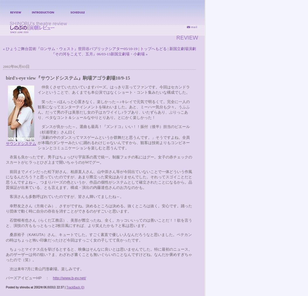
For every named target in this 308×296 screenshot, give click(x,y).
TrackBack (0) (75, 287)
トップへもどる (153, 49)
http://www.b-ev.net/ (69, 278)
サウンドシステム (21, 143)
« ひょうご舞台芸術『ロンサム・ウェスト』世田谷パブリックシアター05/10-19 (70, 49)
